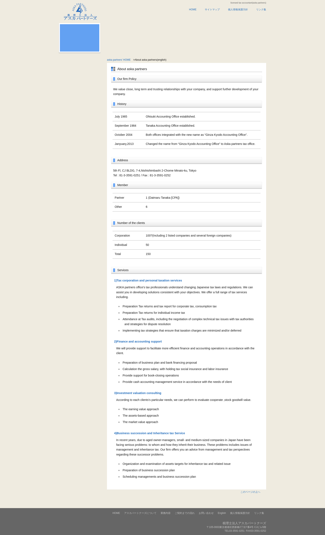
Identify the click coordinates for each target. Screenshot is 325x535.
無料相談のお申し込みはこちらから (79, 43)
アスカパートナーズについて (125, 17)
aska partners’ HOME (119, 59)
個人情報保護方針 (238, 9)
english (251, 17)
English (222, 513)
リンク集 (261, 9)
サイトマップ (212, 9)
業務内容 (159, 17)
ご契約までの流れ (190, 17)
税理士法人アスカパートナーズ (78, 10)
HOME (192, 9)
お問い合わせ (220, 17)
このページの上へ (250, 492)
